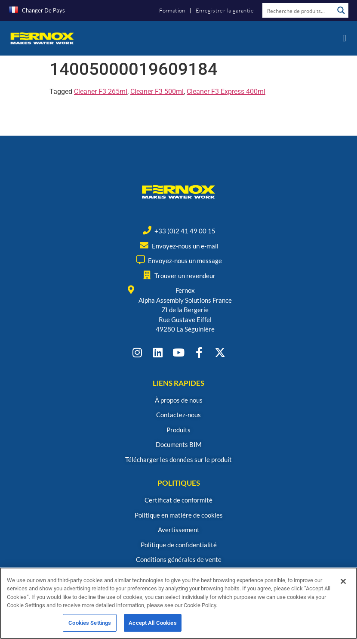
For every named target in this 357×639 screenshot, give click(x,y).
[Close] (343, 586)
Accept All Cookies (152, 627)
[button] (344, 38)
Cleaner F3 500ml (157, 91)
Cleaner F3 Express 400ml (226, 91)
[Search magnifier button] (341, 10)
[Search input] (298, 10)
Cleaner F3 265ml (100, 91)
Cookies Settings (89, 627)
